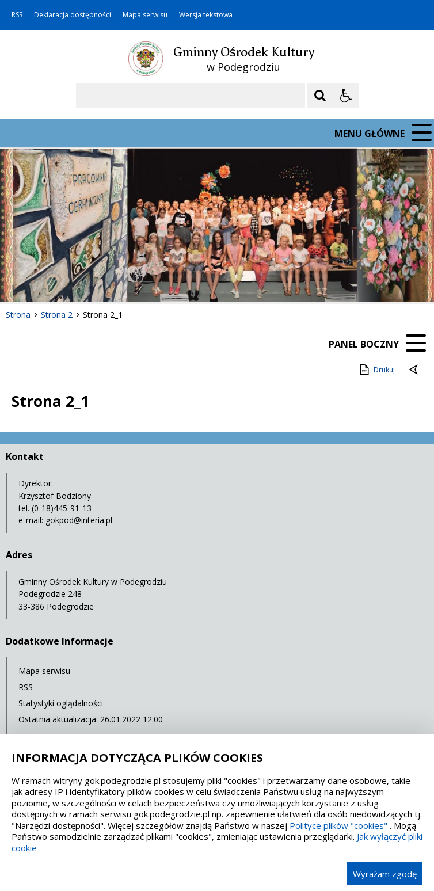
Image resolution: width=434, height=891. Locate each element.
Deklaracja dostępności (72, 15)
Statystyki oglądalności (60, 703)
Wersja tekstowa (206, 15)
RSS (17, 15)
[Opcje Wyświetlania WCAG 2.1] (346, 95)
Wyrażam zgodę (385, 873)
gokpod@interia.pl (78, 520)
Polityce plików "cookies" (338, 825)
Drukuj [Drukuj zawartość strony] (376, 369)
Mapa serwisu (145, 15)
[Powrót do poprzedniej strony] (414, 370)
